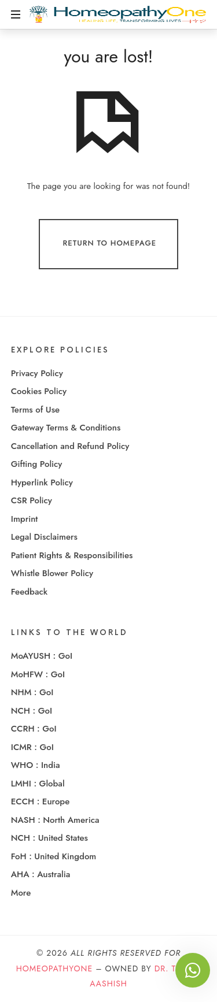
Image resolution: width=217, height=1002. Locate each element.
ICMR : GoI (32, 747)
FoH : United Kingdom (54, 856)
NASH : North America (55, 820)
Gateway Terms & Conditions (66, 427)
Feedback (29, 591)
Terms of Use (35, 409)
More (21, 892)
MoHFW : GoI (38, 674)
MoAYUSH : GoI (41, 656)
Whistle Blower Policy (52, 573)
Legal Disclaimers (44, 536)
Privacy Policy (37, 373)
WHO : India (35, 765)
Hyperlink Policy (42, 482)
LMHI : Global (38, 783)
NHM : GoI (32, 692)
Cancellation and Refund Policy (70, 446)
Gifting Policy (36, 464)
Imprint (24, 519)
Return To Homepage (110, 243)
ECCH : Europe (40, 801)
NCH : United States (49, 838)
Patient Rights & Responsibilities (72, 555)
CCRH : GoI (34, 728)
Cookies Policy (39, 391)
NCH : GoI (31, 710)
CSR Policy (31, 500)
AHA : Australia (41, 874)
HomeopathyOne (54, 968)
